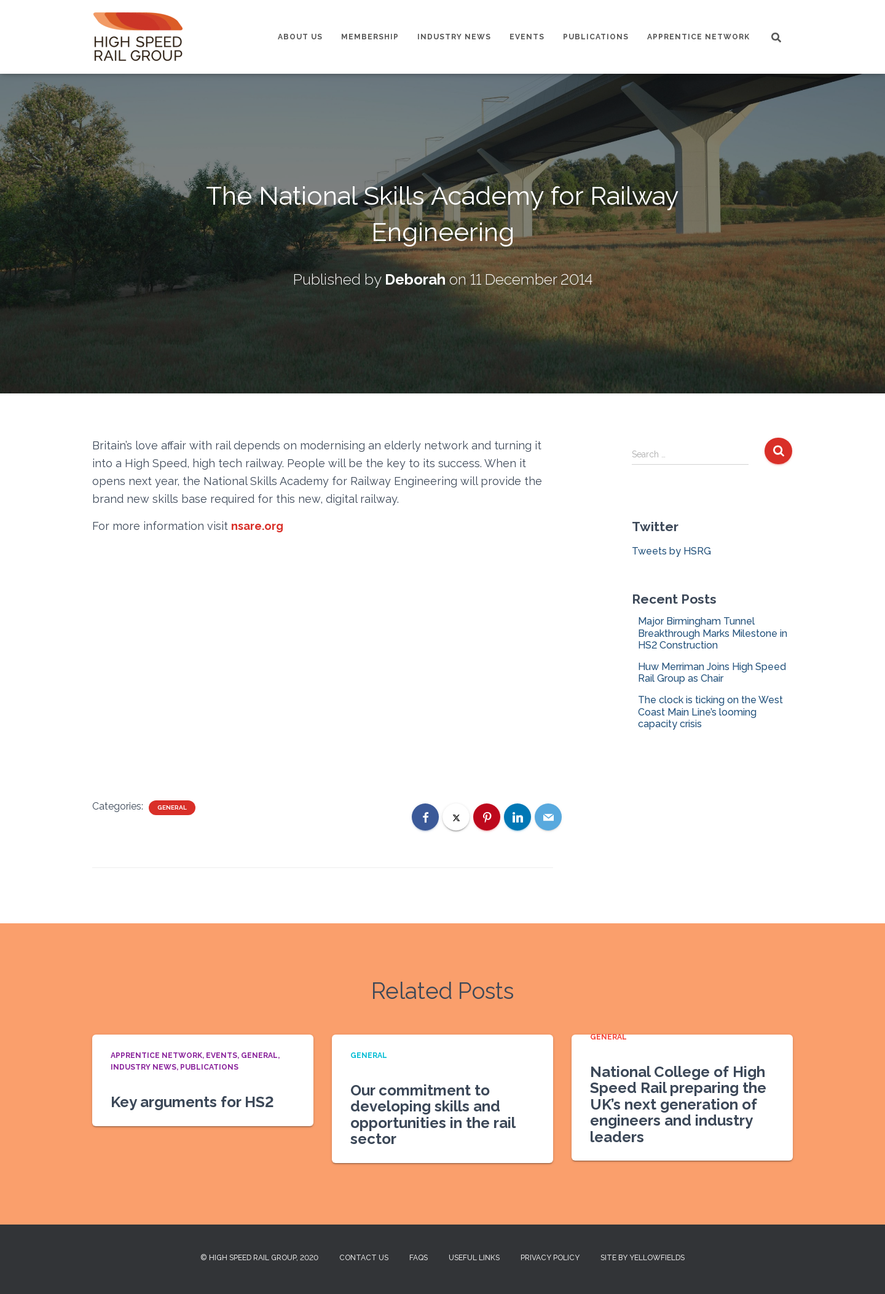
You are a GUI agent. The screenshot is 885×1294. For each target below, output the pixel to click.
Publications (596, 37)
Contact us (363, 1257)
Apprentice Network (698, 37)
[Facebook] (425, 816)
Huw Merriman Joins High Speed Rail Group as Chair (712, 672)
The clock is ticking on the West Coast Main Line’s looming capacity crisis (710, 711)
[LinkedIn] (517, 816)
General (172, 807)
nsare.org (257, 525)
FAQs (418, 1257)
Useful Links (474, 1257)
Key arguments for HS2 (192, 1102)
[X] (456, 816)
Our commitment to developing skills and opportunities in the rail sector (432, 1114)
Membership (370, 37)
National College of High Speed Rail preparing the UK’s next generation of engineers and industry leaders (678, 1104)
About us (300, 37)
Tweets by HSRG (671, 551)
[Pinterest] (486, 816)
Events (527, 37)
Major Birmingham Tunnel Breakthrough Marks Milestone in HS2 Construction (712, 632)
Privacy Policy (550, 1257)
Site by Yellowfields (642, 1257)
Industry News (454, 37)
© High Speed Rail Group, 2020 (259, 1257)
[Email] (548, 816)
